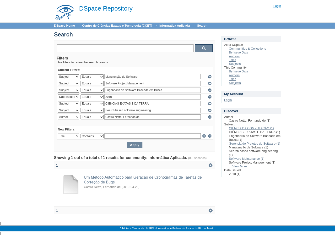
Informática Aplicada (174, 25)
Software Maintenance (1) (247, 158)
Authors (234, 56)
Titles (232, 60)
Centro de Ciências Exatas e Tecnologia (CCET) (117, 25)
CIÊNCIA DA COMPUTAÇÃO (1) (251, 128)
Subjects (235, 63)
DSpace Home (64, 25)
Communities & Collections (247, 48)
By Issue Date (238, 52)
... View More (238, 166)
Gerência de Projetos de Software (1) (254, 143)
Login (277, 6)
